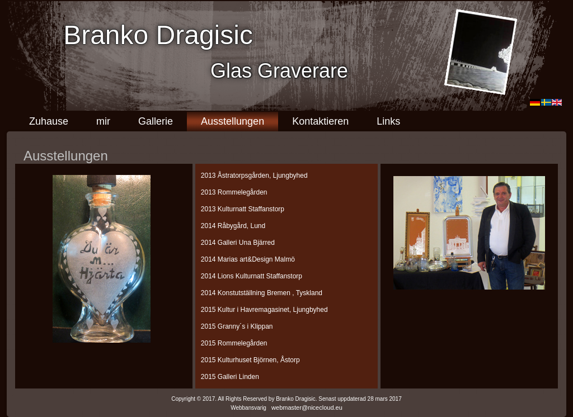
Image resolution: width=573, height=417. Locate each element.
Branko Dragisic (158, 35)
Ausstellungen (232, 121)
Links (388, 121)
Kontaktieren (320, 121)
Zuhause (48, 121)
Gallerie (155, 121)
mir (103, 121)
